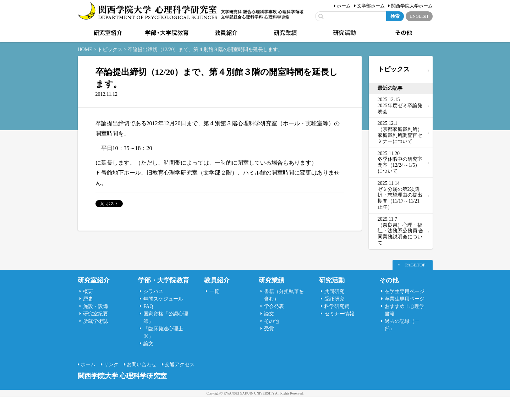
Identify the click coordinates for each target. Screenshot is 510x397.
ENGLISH (419, 16)
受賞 (269, 328)
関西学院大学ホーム (412, 6)
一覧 (214, 291)
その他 (402, 33)
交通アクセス (179, 364)
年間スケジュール (163, 299)
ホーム (344, 6)
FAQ (148, 306)
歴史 (88, 299)
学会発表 (274, 306)
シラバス (153, 291)
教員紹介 (225, 33)
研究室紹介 (107, 33)
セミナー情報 (339, 313)
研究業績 (284, 33)
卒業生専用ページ (404, 299)
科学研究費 (336, 306)
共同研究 (334, 291)
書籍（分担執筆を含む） (284, 295)
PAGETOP (415, 265)
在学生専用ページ (404, 291)
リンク (111, 364)
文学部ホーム (371, 6)
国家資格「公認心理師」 (165, 317)
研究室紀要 (95, 313)
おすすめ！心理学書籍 (404, 310)
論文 (148, 343)
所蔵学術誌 (95, 321)
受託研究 (334, 299)
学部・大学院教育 (166, 33)
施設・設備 (95, 306)
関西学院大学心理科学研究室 (147, 11)
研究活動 (343, 33)
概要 (88, 291)
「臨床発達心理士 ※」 (163, 332)
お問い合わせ (142, 364)
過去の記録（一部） (402, 325)
